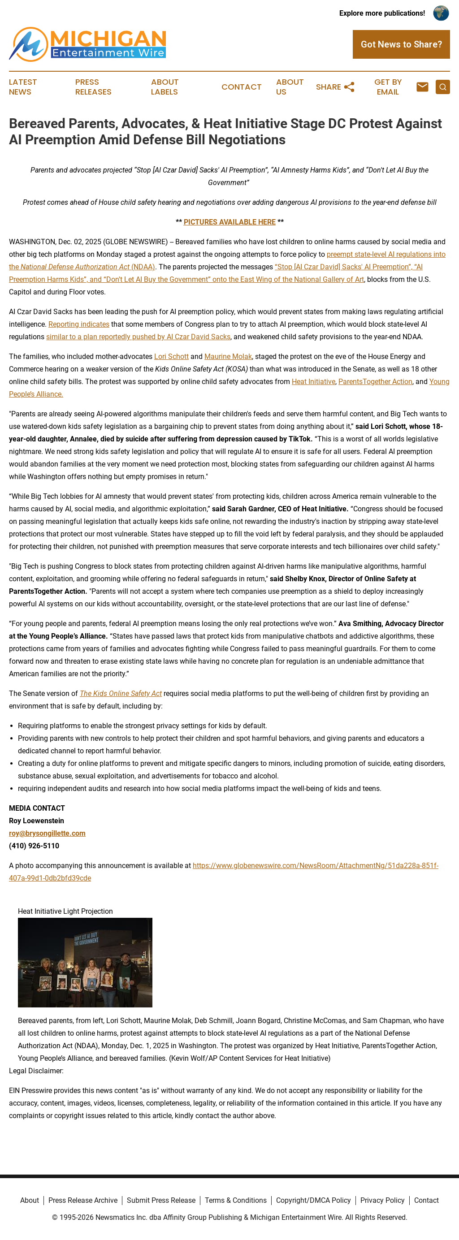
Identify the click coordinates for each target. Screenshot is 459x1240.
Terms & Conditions (236, 1200)
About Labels (165, 87)
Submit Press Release (161, 1200)
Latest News (23, 87)
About (29, 1200)
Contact (241, 87)
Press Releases (93, 87)
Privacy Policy (382, 1200)
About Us (290, 87)
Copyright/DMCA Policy (313, 1200)
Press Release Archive (82, 1200)
